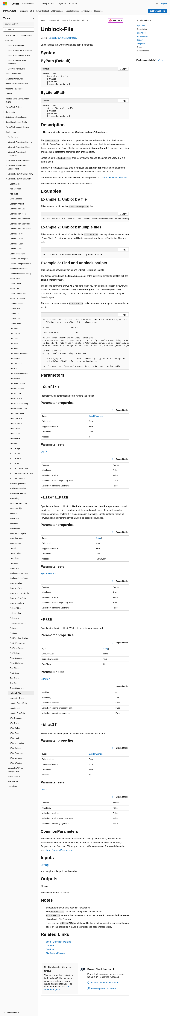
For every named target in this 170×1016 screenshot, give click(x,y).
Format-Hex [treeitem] (15, 309)
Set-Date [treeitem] (13, 633)
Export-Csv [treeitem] (14, 289)
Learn (43, 20)
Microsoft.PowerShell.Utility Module (63, 38)
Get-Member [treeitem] (15, 378)
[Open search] (157, 3)
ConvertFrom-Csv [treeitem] (17, 209)
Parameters (143, 36)
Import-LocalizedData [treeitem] (19, 468)
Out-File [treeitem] (13, 548)
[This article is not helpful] (162, 60)
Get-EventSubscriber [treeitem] (19, 354)
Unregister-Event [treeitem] (17, 698)
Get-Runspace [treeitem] (16, 398)
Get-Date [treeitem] (14, 338)
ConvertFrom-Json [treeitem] (18, 214)
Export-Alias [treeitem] (15, 279)
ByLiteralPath (49, 574)
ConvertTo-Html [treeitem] (16, 239)
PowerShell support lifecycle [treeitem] (17, 127)
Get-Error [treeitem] (14, 344)
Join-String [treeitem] (14, 498)
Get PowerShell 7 (157, 11)
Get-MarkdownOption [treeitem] (19, 374)
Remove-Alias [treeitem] (16, 583)
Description (142, 29)
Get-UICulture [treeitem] (16, 423)
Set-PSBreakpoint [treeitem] (17, 643)
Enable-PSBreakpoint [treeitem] (19, 269)
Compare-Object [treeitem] (17, 204)
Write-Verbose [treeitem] (16, 758)
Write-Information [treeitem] (17, 743)
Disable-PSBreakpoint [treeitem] (19, 259)
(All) (44, 452)
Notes (139, 47)
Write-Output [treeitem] (15, 748)
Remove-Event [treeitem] (16, 588)
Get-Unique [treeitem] (15, 428)
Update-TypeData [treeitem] (17, 713)
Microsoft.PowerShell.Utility (74, 20)
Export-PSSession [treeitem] (17, 299)
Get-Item (50, 945)
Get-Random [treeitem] (15, 393)
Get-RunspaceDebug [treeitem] (19, 403)
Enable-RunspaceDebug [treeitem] (20, 274)
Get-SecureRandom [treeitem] (18, 408)
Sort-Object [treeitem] (14, 668)
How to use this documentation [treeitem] (18, 35)
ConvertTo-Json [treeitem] (16, 244)
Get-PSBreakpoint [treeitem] (17, 383)
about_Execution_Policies (114, 177)
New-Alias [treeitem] (14, 513)
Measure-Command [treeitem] (18, 503)
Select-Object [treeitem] (15, 608)
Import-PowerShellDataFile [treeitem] (21, 473)
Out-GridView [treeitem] (15, 553)
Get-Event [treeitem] (14, 348)
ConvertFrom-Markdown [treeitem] (20, 219)
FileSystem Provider (55, 953)
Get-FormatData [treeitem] (17, 364)
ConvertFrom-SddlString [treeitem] (20, 224)
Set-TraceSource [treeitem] (17, 648)
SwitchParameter (96, 416)
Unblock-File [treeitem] (15, 693)
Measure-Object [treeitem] (16, 508)
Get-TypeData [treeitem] (16, 418)
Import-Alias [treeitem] (15, 453)
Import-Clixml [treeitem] (15, 458)
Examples (142, 33)
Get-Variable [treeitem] (15, 438)
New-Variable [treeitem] (15, 543)
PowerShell (54, 20)
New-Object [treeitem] (15, 528)
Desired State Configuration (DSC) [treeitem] (17, 100)
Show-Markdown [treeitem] (17, 663)
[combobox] (18, 24)
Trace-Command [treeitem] (17, 688)
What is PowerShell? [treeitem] (16, 45)
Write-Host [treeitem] (14, 738)
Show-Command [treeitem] (17, 658)
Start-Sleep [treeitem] (14, 673)
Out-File (50, 949)
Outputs (141, 43)
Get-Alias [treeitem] (14, 328)
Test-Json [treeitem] (14, 683)
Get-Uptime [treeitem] (15, 433)
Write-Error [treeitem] (14, 733)
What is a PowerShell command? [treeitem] (17, 62)
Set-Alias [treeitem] (13, 628)
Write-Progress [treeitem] (16, 753)
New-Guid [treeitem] (14, 523)
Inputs (140, 40)
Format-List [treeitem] (14, 314)
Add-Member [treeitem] (15, 189)
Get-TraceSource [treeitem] (17, 413)
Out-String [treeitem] (14, 563)
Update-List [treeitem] (15, 708)
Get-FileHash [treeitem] (15, 358)
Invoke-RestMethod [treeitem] (18, 488)
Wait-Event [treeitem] (14, 723)
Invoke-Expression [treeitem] (17, 483)
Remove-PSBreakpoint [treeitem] (19, 593)
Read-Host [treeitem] (14, 568)
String (98, 538)
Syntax (141, 25)
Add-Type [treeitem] (14, 194)
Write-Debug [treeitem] (15, 728)
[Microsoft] (5, 3)
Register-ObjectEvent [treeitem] (19, 578)
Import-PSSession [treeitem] (17, 478)
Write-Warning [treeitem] (16, 763)
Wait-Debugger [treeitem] (16, 718)
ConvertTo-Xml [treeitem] (16, 249)
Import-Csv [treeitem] (14, 463)
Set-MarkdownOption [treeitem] (19, 638)
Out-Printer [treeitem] (14, 558)
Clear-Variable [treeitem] (16, 199)
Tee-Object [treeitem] (14, 678)
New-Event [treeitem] (14, 518)
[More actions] (127, 20)
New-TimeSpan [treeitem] (16, 538)
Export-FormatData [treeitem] (18, 294)
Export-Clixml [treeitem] (15, 284)
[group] (85, 219)
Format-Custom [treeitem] (16, 304)
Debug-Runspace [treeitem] (17, 254)
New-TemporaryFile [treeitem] (18, 533)
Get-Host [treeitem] (13, 368)
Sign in (164, 3)
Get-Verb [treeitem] (13, 443)
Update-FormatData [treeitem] (18, 703)
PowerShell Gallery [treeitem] (13, 107)
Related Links (143, 51)
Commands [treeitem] (15, 184)
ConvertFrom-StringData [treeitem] (20, 229)
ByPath (46, 679)
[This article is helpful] (159, 60)
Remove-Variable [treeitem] (17, 603)
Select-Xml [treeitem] (14, 618)
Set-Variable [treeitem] (15, 653)
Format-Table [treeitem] (15, 319)
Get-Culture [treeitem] (15, 334)
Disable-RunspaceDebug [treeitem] (20, 264)
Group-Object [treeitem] (15, 448)
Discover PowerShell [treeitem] (16, 69)
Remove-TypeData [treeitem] (18, 598)
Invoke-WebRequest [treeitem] (18, 493)
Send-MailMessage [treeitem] (18, 623)
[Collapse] (33, 18)
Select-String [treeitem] (15, 613)
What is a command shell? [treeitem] (19, 55)
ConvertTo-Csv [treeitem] (16, 234)
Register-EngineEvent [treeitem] (19, 573)
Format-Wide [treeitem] (15, 324)
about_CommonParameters (58, 850)
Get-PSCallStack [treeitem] (17, 388)
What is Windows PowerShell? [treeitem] (21, 50)
